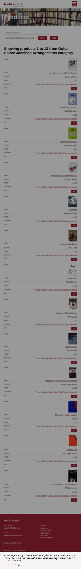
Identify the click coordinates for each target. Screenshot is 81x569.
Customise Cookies (10, 560)
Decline (17, 565)
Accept (6, 565)
